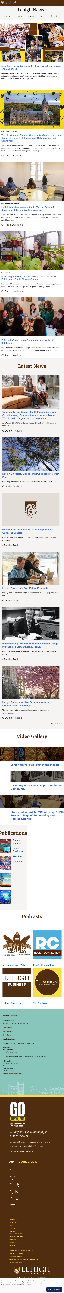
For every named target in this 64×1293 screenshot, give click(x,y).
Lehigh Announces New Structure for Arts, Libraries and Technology (25, 703)
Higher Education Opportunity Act (21, 1250)
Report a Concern (15, 1262)
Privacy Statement (25, 1285)
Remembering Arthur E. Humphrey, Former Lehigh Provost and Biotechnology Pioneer (30, 645)
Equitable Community (17, 1253)
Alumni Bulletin (17, 841)
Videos (19, 16)
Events (31, 16)
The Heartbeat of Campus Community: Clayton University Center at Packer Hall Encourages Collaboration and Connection (31, 137)
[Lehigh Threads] (13, 1206)
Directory (13, 1222)
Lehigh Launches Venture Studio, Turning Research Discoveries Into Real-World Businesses (28, 208)
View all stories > (57, 723)
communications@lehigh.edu (13, 1073)
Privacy (12, 1246)
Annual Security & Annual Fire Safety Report (25, 1259)
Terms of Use (14, 1243)
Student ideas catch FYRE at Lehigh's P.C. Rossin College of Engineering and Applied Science (37, 815)
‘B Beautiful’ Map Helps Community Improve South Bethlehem (27, 341)
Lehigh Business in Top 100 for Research (25, 588)
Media (42, 16)
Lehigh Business (18, 849)
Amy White (7, 1047)
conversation (30, 1162)
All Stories (54, 16)
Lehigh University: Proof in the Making (35, 765)
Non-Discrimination (16, 1256)
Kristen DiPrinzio (8, 1020)
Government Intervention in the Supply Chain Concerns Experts (27, 531)
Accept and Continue (54, 1289)
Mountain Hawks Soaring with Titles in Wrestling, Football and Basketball (31, 67)
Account (12, 1240)
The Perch (13, 1219)
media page (22, 1043)
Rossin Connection (43, 965)
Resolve (17, 856)
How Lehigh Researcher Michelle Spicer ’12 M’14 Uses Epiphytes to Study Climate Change (29, 278)
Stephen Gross (8, 1031)
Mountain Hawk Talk (13, 965)
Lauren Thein (7, 1028)
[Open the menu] (60, 3)
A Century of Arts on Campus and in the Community (36, 787)
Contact (12, 1228)
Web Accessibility (15, 1234)
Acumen (17, 861)
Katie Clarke (7, 1035)
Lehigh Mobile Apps (16, 1237)
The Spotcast (40, 1003)
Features (7, 16)
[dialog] (32, 1286)
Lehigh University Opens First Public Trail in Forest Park (30, 475)
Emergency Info (15, 1231)
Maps (11, 1225)
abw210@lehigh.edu (10, 1052)
